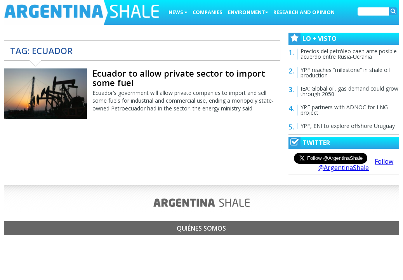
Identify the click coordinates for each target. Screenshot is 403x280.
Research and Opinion (304, 12)
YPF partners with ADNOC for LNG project (344, 109)
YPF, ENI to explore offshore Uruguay (348, 126)
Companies (207, 12)
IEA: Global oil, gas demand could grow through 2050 (349, 91)
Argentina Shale (81, 13)
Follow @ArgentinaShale (355, 164)
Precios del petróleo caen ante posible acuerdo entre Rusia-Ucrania (349, 53)
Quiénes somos (201, 228)
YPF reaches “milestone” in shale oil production (345, 72)
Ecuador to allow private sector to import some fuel (178, 77)
